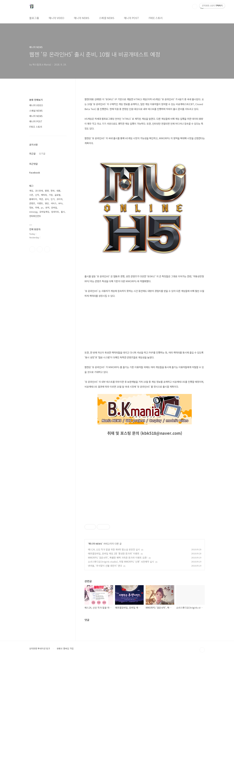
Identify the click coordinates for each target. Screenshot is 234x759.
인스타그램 (40, 249)
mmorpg (33, 211)
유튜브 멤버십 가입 (65, 747)
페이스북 (32, 249)
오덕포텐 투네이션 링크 (39, 747)
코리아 (59, 199)
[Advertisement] (144, 538)
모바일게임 (44, 211)
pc (42, 207)
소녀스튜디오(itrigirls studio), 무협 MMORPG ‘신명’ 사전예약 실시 (121, 660)
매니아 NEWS (81, 18)
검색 (194, 6)
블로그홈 (34, 18)
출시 (63, 211)
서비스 (54, 203)
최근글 (32, 153)
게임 (31, 190)
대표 (58, 190)
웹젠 (47, 190)
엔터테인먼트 (35, 216)
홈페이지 (33, 199)
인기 (53, 199)
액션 (41, 199)
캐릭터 (44, 194)
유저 (47, 207)
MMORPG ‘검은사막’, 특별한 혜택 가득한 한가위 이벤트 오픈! (117, 656)
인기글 (42, 153)
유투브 (47, 249)
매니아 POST (131, 18)
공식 (47, 199)
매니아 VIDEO (56, 18)
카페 (37, 207)
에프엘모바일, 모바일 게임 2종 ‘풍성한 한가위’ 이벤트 (113, 652)
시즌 (31, 194)
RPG (60, 203)
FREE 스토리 (156, 18)
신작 (37, 194)
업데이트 (55, 211)
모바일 (54, 207)
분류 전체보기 (36, 99)
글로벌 (57, 194)
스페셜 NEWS (106, 18)
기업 (51, 194)
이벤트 (40, 203)
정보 (31, 207)
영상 (47, 203)
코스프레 (39, 190)
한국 (53, 190)
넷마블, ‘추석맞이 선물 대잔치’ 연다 (105, 664)
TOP (202, 749)
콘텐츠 (32, 203)
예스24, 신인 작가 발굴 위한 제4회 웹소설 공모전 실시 (114, 648)
